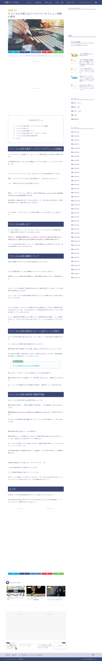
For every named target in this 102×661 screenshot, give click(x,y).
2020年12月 (76, 237)
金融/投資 (38, 2)
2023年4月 (76, 176)
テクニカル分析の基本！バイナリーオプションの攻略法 (32, 126)
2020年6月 (76, 249)
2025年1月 (76, 144)
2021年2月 (76, 229)
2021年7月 (76, 217)
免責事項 (21, 659)
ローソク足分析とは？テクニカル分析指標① (26, 365)
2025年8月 (76, 136)
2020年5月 (76, 253)
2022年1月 (76, 196)
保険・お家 (48, 2)
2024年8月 (76, 152)
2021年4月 (76, 221)
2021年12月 (76, 200)
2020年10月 (76, 245)
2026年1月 (76, 132)
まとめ (18, 138)
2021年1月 (76, 233)
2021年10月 (76, 204)
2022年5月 (76, 188)
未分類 (75, 115)
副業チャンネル (12, 2)
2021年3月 (76, 225)
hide (41, 120)
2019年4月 (76, 273)
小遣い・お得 (59, 2)
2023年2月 (76, 184)
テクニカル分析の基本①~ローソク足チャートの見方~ (31, 133)
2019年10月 (76, 269)
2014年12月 (76, 277)
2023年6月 (76, 172)
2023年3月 (76, 180)
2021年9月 (76, 209)
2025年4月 (76, 140)
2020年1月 (76, 261)
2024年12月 (76, 148)
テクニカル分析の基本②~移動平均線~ (27, 135)
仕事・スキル (71, 2)
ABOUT (29, 2)
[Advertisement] (36, 74)
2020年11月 (76, 241)
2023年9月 (76, 164)
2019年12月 (76, 265)
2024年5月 (76, 156)
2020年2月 (76, 257)
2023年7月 (76, 168)
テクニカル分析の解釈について (25, 131)
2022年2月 (76, 192)
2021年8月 (76, 213)
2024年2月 (76, 160)
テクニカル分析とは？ (22, 128)
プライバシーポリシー (85, 2)
